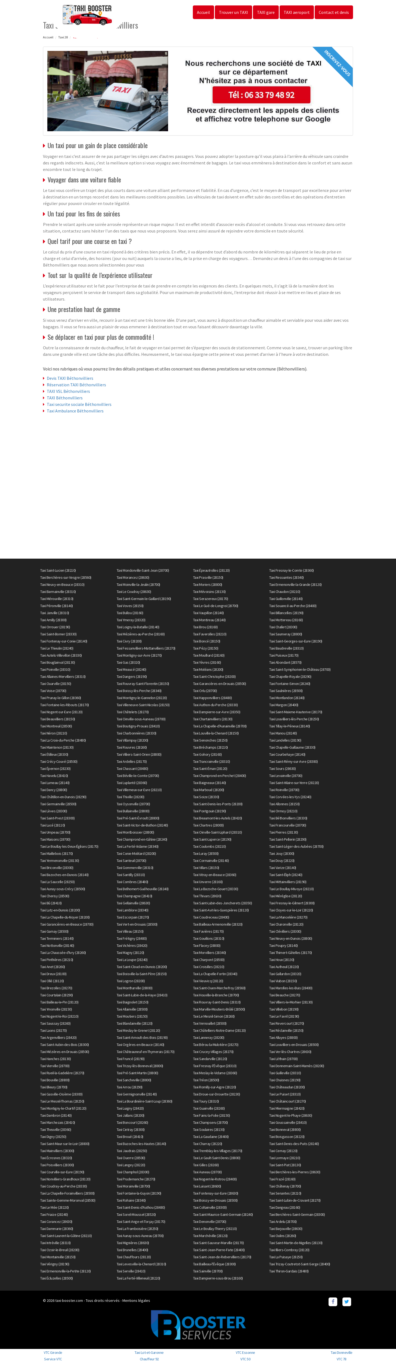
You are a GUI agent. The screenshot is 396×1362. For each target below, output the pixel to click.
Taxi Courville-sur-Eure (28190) (62, 1172)
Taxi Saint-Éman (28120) (210, 768)
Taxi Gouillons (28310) (208, 938)
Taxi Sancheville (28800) (134, 1080)
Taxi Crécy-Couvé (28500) (58, 761)
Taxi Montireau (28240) (209, 619)
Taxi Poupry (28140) (283, 945)
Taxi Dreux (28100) (53, 973)
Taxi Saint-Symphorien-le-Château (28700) (299, 669)
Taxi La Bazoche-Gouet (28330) (215, 888)
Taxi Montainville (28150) (58, 1256)
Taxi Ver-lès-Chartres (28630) (290, 1051)
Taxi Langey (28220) (131, 1164)
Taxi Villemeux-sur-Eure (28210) (139, 789)
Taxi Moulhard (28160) (209, 655)
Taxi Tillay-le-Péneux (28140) (289, 726)
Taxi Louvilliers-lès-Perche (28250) (294, 719)
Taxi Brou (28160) (205, 627)
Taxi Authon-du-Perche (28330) (215, 704)
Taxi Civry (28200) (129, 641)
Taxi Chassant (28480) (132, 768)
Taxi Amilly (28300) (53, 619)
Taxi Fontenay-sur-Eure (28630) (215, 1193)
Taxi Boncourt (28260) (132, 1122)
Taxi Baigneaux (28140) (209, 782)
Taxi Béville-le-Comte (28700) (138, 775)
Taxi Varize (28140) (282, 867)
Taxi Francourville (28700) (287, 825)
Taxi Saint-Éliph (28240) (285, 874)
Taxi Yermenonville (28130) (59, 860)
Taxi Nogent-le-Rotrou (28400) (215, 1179)
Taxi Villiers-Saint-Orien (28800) (139, 754)
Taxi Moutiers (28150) (132, 1016)
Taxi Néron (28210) (53, 733)
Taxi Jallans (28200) (130, 1115)
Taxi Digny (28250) (53, 1136)
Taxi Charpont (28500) (209, 959)
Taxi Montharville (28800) (135, 987)
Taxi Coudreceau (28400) (211, 917)
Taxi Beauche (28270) (284, 995)
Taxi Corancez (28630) (56, 1221)
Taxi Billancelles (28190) (286, 612)
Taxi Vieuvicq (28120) (208, 980)
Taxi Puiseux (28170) (283, 655)
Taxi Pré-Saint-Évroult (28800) (138, 818)
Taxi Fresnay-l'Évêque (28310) (215, 1065)
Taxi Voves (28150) (130, 605)
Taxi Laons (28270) (53, 1030)
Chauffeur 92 (149, 1359)
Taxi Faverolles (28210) (210, 634)
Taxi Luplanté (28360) (132, 782)
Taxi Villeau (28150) (130, 931)
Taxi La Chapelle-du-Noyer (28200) (65, 917)
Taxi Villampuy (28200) (132, 740)
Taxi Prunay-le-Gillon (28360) (60, 697)
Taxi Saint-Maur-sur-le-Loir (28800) (64, 1143)
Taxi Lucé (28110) (52, 825)
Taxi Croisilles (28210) (208, 966)
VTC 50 (245, 1359)
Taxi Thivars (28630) (207, 895)
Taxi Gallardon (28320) (285, 973)
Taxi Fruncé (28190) (131, 1058)
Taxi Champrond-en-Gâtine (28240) (142, 839)
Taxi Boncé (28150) (206, 641)
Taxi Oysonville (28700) (133, 803)
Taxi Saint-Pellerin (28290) (288, 839)
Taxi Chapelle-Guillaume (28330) (292, 747)
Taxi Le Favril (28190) (284, 1016)
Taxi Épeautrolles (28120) (211, 570)
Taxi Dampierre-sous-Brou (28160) (218, 1278)
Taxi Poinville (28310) (55, 669)
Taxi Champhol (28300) (133, 1172)
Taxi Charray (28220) (207, 1143)
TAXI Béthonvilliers (65, 397)
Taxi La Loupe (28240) (132, 959)
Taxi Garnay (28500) (54, 931)
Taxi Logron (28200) (131, 980)
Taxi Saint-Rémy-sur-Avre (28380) (293, 761)
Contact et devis (334, 12)
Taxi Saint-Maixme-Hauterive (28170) (295, 711)
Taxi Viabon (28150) (283, 980)
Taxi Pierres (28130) (283, 832)
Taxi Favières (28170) (208, 931)
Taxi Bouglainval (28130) (57, 662)
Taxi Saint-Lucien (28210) (58, 570)
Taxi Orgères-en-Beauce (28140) (140, 1044)
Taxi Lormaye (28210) (284, 1157)
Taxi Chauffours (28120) (134, 1256)
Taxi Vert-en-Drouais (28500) (137, 924)
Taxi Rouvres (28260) (132, 747)
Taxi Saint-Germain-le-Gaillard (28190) (144, 598)
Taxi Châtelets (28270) (133, 711)
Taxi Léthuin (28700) (283, 1058)
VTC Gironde (53, 1352)
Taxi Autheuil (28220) (284, 966)
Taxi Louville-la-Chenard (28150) (216, 733)
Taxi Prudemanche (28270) (136, 1179)
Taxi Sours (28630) (282, 768)
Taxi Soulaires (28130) (209, 1129)
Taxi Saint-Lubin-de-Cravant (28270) (295, 1200)
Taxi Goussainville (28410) (288, 1122)
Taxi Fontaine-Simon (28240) (289, 683)
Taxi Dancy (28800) (53, 789)
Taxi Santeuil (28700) (131, 860)
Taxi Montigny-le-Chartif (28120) (63, 1108)
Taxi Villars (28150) (206, 867)
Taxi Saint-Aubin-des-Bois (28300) (64, 1044)
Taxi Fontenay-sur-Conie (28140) (63, 641)
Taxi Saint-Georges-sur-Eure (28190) (295, 641)
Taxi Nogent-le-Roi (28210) (59, 1016)
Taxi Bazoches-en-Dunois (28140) (64, 874)
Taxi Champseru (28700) (210, 1122)
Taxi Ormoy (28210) (283, 811)
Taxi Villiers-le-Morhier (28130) (291, 1002)
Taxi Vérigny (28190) (54, 1264)
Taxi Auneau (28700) (207, 1172)
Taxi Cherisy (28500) (54, 895)
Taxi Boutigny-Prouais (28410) (138, 726)
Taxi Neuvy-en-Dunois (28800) (290, 938)
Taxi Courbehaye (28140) (287, 754)
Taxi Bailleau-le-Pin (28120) (59, 1002)
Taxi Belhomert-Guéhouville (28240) (143, 888)
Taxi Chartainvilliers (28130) (213, 719)
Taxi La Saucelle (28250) (57, 881)
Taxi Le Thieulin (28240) (56, 648)
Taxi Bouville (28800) (55, 1080)
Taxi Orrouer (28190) (55, 627)
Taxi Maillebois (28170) (56, 853)
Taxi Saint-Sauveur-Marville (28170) (218, 1242)
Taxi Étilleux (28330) (54, 754)
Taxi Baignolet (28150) (132, 1002)
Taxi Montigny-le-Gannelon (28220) (142, 697)
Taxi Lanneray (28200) (208, 1037)
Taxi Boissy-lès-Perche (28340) (139, 690)
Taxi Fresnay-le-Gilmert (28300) (292, 903)
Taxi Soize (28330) (206, 796)
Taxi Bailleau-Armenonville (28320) (218, 924)
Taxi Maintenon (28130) (56, 747)
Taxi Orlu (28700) (205, 690)
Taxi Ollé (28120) (52, 980)
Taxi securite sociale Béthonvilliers (79, 404)
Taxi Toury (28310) (206, 1101)
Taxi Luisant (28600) (207, 1186)
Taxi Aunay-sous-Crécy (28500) (62, 888)
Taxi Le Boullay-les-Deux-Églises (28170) (69, 846)
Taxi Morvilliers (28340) (209, 952)
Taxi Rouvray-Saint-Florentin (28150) (143, 683)
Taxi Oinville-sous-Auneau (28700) (141, 719)
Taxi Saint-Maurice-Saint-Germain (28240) (223, 1214)
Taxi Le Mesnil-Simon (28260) (214, 1016)
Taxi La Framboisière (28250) (137, 1228)
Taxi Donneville (341, 1352)
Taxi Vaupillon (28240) (208, 612)
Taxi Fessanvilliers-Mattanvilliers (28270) (146, 648)
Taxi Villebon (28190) (284, 1009)
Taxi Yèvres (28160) (207, 662)
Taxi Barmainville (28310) (58, 591)
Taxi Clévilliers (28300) (285, 931)
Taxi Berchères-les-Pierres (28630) (294, 1172)
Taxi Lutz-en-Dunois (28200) (60, 910)
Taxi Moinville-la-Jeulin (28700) (138, 584)
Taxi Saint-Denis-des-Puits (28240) (294, 1143)
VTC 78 (341, 1359)
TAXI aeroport (297, 12)
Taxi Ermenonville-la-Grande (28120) (295, 584)
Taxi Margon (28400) (283, 704)
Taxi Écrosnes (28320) (56, 1157)
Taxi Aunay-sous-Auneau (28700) (140, 1235)
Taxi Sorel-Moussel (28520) (136, 1214)
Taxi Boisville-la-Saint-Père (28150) (142, 973)
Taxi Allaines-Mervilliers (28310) (63, 676)
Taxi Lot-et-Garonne (149, 1352)
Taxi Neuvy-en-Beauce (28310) (62, 584)
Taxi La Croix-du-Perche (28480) (63, 740)
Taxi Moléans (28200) (208, 669)
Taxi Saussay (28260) (55, 1023)
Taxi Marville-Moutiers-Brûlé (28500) (219, 1009)
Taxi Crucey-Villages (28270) (213, 1051)
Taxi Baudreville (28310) (286, 648)
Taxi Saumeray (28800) (285, 634)
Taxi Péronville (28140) (56, 605)
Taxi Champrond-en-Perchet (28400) (219, 775)
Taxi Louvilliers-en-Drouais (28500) (294, 1044)
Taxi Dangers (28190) (132, 676)
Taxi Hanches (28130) (55, 1058)
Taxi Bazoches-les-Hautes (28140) (141, 1143)
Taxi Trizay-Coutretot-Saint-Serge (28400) (299, 1264)
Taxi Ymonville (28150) (56, 1009)
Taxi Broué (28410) (130, 1136)
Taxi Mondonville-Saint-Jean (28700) (143, 570)
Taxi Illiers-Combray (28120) (289, 1249)
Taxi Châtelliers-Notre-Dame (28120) (219, 1030)
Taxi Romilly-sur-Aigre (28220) (214, 1087)
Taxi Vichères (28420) (132, 945)
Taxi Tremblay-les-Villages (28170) (217, 1150)
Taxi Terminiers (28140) (57, 938)
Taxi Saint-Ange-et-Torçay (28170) (141, 1221)
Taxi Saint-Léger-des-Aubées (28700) (296, 846)
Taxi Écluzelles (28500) (56, 1278)
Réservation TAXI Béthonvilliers (76, 384)
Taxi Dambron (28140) (56, 1115)
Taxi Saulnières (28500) (286, 690)
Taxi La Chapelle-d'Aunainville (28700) (220, 726)
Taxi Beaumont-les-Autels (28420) (217, 818)
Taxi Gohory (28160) (207, 754)
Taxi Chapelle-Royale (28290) (290, 676)
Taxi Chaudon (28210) (284, 591)
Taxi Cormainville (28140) (211, 860)
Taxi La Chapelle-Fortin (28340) (215, 973)
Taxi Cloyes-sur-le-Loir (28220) (291, 910)
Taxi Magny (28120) (130, 952)
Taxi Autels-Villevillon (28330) (61, 655)
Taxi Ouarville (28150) (55, 683)
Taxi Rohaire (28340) (131, 1200)
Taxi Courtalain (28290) (56, 995)
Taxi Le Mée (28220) (54, 1207)
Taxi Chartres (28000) (208, 825)
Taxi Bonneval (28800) (285, 1129)
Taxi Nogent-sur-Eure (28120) (61, 711)
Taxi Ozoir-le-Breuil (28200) (59, 1249)
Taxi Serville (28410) (131, 1271)
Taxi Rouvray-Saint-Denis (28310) (217, 1002)
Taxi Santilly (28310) (131, 874)
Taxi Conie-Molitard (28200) (136, 853)
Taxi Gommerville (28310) (135, 867)
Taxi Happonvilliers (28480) (212, 697)
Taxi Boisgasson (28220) (287, 1136)
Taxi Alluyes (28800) (283, 1037)
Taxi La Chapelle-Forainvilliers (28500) (67, 1193)
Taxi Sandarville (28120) (210, 1058)
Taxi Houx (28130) (281, 959)
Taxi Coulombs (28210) (209, 846)
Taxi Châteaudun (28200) (287, 1087)
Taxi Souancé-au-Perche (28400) (292, 605)
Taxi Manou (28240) (283, 733)
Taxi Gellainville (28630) (133, 903)
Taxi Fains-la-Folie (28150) (211, 1115)
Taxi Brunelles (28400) (132, 1249)
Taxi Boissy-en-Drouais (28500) (215, 1200)
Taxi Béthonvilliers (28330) (288, 818)
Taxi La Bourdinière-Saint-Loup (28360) (144, 1101)
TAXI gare (266, 12)
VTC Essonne (245, 1352)
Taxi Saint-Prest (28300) (57, 818)
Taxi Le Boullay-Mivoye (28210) (291, 888)
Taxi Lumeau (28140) (55, 782)
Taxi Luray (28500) (206, 853)
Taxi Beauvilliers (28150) (57, 719)
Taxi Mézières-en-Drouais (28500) (64, 1051)
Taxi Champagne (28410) (134, 895)
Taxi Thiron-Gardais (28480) (289, 1271)
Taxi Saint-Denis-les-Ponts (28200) (218, 803)
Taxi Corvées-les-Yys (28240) (290, 796)
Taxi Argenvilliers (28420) (58, 1037)
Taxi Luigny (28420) (130, 1108)
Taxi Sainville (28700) (208, 1271)
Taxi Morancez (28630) (133, 577)
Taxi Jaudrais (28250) (132, 1150)
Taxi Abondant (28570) (285, 662)
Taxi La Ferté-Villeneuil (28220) (138, 1278)
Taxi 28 (63, 37)
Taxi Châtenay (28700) (285, 1186)
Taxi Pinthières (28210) (56, 959)
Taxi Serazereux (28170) (210, 598)
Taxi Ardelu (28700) (283, 1221)
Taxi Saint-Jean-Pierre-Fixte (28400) (219, 1249)
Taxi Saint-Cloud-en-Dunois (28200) (142, 966)
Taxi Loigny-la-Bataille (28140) (138, 627)
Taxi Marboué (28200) (208, 789)
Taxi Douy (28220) (282, 860)
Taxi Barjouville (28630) (285, 1228)
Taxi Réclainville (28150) (286, 1030)
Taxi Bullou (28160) (130, 612)
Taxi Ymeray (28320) (131, 619)
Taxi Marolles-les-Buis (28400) (290, 987)
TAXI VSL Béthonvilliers (68, 391)
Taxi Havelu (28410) (54, 775)
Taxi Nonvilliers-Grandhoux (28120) (65, 1179)
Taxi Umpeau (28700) (55, 832)
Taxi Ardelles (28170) (132, 761)
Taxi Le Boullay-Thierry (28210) (215, 1228)
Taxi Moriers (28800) (207, 584)
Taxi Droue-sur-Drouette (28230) (216, 1094)
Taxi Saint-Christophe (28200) (214, 676)
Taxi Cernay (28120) (283, 1150)
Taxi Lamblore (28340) (132, 910)
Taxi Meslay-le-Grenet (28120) (138, 1030)
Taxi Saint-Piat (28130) (285, 1164)
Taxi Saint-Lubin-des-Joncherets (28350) (222, 903)
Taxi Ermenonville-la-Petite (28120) (65, 1271)
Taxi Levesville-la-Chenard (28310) (141, 1264)
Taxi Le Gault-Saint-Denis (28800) (216, 1157)
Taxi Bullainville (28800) (133, 811)
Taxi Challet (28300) (283, 627)
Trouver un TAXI (233, 12)
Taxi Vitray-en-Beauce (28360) (214, 874)
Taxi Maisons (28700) (55, 839)
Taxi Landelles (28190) (285, 740)
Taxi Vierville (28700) (54, 1065)
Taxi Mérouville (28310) (56, 598)
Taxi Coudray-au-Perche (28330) (63, 1186)
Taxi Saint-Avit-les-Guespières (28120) (221, 910)
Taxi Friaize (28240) (54, 1214)
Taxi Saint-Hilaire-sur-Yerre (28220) (294, 782)
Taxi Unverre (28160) (208, 881)
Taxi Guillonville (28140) (286, 598)
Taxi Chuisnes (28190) (285, 1080)
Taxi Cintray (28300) (131, 1129)
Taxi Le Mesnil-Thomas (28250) (62, 1101)
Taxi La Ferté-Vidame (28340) (138, 846)
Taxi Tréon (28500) (206, 1080)
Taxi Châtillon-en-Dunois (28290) (63, 796)
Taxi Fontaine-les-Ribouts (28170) (64, 704)
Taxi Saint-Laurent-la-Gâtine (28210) (66, 1235)
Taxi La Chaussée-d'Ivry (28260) (63, 952)
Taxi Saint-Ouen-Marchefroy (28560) (219, 987)
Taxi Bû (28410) (51, 903)
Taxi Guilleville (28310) (285, 1072)
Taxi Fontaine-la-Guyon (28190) (139, 1193)
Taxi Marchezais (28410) (57, 1122)
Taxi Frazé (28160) (282, 1179)
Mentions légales (136, 1300)
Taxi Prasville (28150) (208, 577)
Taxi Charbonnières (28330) (136, 733)
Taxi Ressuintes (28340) (286, 577)
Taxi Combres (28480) (132, 881)
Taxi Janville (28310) (54, 612)
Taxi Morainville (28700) (133, 1186)
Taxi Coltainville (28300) (210, 1207)
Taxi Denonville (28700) (209, 1221)
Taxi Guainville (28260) (209, 1108)
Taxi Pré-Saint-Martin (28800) (137, 1072)
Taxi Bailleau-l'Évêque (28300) (214, 1264)
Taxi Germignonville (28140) (137, 1094)
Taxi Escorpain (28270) (133, 917)
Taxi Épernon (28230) (55, 768)
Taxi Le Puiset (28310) (285, 1094)
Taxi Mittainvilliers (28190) (287, 881)
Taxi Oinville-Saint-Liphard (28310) (217, 832)
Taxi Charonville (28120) (286, 924)
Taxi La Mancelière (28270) (288, 917)
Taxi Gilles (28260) (206, 1164)
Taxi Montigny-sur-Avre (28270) (139, 655)
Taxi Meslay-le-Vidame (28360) (215, 1072)
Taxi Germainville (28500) (58, 803)
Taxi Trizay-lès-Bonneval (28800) (140, 1065)
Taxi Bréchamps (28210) (210, 747)
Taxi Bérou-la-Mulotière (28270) (216, 1044)
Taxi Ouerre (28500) (131, 1157)
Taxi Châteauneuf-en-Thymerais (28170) (146, 1051)
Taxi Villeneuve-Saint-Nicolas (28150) (143, 704)
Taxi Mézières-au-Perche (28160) (141, 634)
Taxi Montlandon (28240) (287, 697)
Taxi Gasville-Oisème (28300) (61, 1094)
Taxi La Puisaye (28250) (286, 1256)
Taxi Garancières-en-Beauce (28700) (66, 924)
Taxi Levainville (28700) (285, 775)
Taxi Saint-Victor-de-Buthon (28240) (142, 825)
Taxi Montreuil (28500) (56, 726)
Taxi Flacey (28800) (207, 945)
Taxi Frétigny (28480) (132, 938)
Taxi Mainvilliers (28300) (57, 1150)
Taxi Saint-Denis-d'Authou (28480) (141, 1207)
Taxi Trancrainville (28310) (211, 761)
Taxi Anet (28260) (52, 966)
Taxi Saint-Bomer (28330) (58, 634)
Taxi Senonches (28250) (210, 740)
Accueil (203, 12)
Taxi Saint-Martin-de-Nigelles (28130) (296, 1242)
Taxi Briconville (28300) (56, 867)
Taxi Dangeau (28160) (284, 1207)
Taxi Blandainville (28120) (135, 1023)
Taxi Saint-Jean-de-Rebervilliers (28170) (222, 1256)
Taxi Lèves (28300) (53, 811)
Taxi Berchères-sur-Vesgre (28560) (65, 577)
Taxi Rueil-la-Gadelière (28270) (62, 1072)
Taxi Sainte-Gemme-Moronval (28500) (67, 1200)
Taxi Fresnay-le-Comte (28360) (291, 570)
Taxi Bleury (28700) (53, 1087)
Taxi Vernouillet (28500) (210, 1023)
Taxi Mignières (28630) (133, 1242)
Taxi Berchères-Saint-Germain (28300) (297, 1214)
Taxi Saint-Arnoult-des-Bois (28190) (142, 1037)
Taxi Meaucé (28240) (131, 669)
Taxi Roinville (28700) (284, 789)
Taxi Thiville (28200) (130, 796)
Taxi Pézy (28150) (205, 648)
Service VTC (53, 1359)
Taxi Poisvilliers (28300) (57, 1164)
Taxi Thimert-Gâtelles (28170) (290, 952)
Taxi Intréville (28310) (55, 1242)
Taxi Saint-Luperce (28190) (212, 839)
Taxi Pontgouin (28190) (209, 811)
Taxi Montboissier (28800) (135, 832)
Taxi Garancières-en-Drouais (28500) (219, 683)
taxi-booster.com (69, 1300)
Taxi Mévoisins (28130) (209, 591)
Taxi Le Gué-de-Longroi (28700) (215, 605)
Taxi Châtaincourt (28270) (287, 1101)
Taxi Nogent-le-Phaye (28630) (290, 1115)
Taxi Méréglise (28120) (285, 895)
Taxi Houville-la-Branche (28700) (216, 995)
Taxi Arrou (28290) (130, 1087)
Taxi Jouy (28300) (281, 853)
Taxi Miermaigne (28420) (287, 1108)
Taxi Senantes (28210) (285, 1193)
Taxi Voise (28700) (53, 690)
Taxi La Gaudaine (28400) (211, 1136)
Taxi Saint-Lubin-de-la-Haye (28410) (142, 995)
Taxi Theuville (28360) (55, 1129)
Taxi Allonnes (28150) (284, 803)
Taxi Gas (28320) (128, 662)
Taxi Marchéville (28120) (210, 1235)
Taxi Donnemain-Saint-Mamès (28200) (296, 1065)
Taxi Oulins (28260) (282, 1235)
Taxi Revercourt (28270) (286, 1023)
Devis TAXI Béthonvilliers (70, 378)
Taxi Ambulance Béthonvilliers (75, 411)
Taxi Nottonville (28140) (57, 945)
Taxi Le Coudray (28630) (134, 591)
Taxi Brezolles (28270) (56, 987)
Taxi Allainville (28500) (132, 1009)
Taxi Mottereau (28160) (286, 619)
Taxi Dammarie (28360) (56, 1228)
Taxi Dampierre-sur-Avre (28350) (216, 711)
